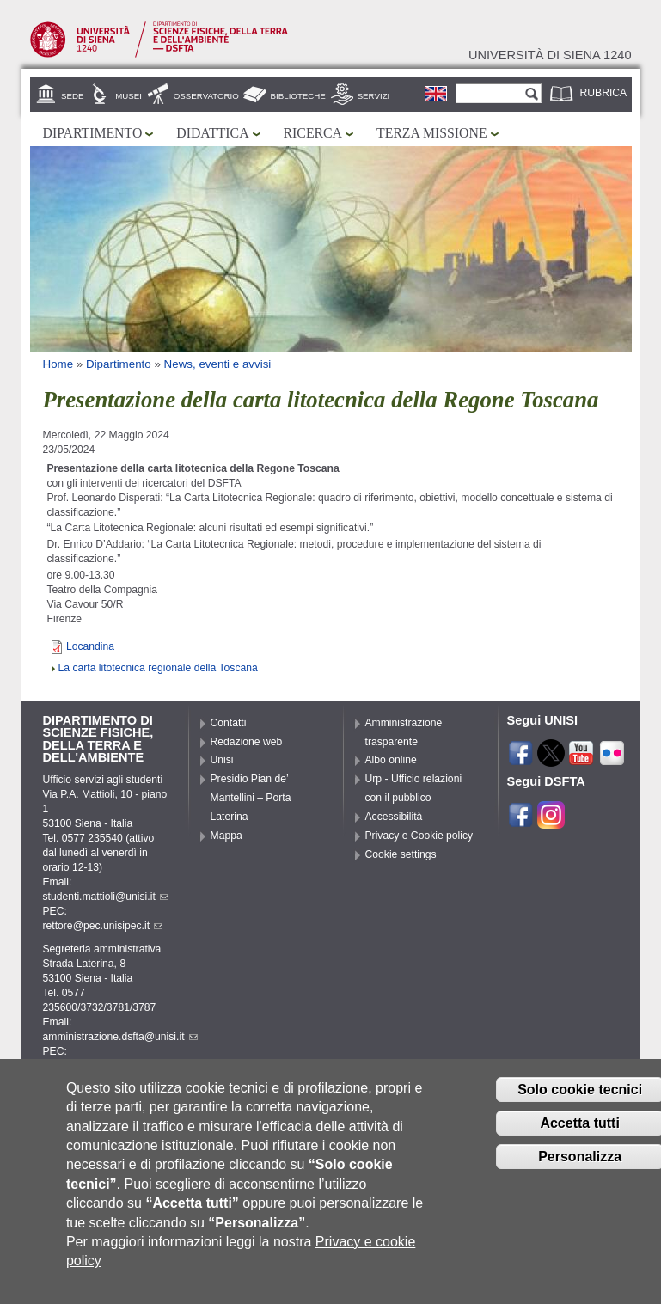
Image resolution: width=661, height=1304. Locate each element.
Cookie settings (401, 854)
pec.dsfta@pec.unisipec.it (109, 1066)
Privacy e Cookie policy (419, 836)
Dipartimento (93, 133)
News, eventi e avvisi (218, 364)
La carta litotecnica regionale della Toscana (158, 668)
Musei (128, 96)
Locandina (90, 646)
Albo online (391, 760)
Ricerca (313, 133)
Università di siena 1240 (550, 55)
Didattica (212, 133)
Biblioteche (298, 96)
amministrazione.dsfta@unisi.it (120, 1037)
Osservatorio (206, 96)
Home (58, 364)
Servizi (374, 96)
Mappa (226, 836)
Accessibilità (394, 817)
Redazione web (247, 742)
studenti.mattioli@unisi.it (105, 897)
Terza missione (431, 133)
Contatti (229, 723)
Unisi (222, 760)
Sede (72, 96)
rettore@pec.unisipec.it (103, 926)
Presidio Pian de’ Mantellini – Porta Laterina (251, 798)
